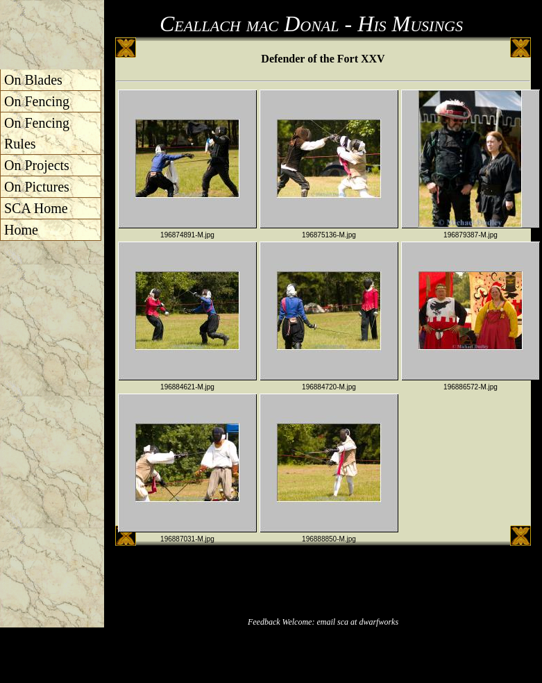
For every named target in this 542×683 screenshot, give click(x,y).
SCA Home (36, 208)
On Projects (36, 165)
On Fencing (36, 101)
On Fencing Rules (36, 133)
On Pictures (36, 186)
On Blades (33, 79)
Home (21, 229)
